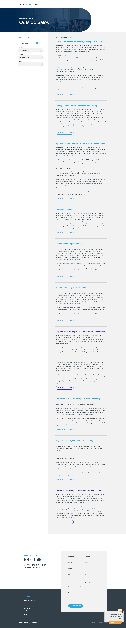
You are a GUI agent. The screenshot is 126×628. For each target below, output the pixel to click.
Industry (21, 47)
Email (70, 562)
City (69, 574)
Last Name (88, 556)
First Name (71, 556)
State (20, 61)
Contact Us (76, 606)
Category (21, 54)
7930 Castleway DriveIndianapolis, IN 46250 (30, 599)
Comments (71, 592)
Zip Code (70, 580)
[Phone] (92, 564)
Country (87, 580)
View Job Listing (64, 95)
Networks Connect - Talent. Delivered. (29, 4)
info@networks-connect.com (32, 610)
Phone (87, 562)
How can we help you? (74, 586)
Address (70, 568)
